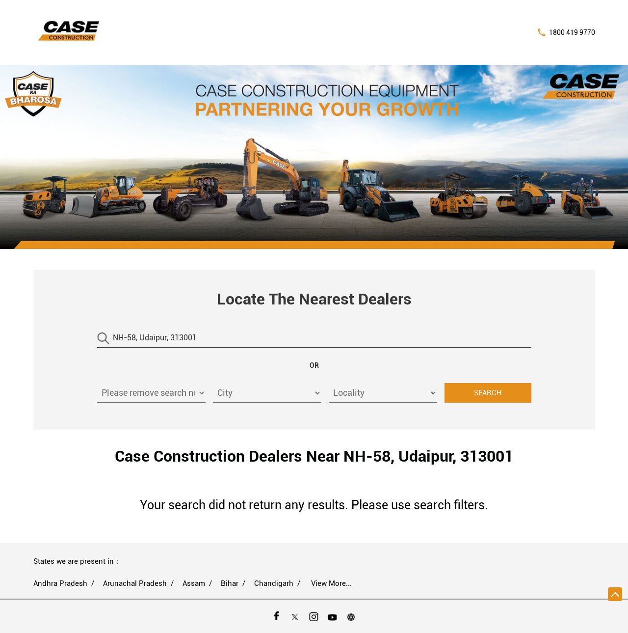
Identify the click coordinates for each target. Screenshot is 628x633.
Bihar (229, 583)
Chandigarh (273, 583)
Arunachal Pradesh (135, 583)
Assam (194, 583)
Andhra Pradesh (60, 583)
